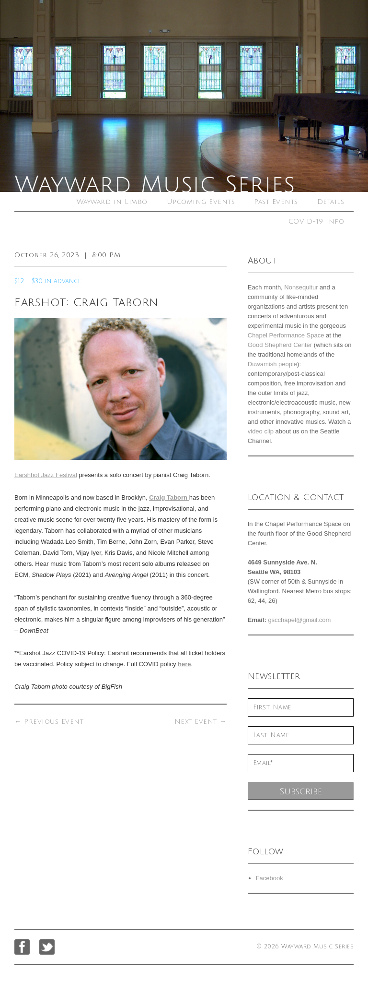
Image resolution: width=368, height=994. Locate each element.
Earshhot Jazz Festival (45, 475)
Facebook (269, 878)
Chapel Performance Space (286, 335)
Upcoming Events (201, 201)
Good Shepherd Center (280, 344)
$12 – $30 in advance (47, 281)
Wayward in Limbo (112, 201)
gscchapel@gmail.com (299, 619)
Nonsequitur (301, 287)
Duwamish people (272, 364)
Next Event (200, 721)
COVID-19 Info (316, 221)
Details (331, 201)
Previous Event (48, 721)
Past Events (276, 201)
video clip (261, 431)
